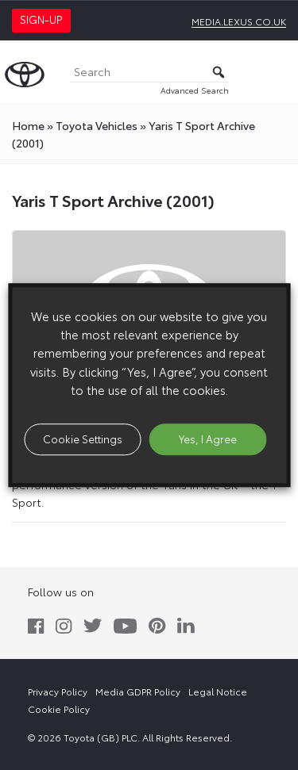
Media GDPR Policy (137, 691)
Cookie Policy (59, 708)
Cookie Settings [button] (82, 438)
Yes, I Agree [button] (208, 438)
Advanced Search (195, 90)
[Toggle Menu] (277, 72)
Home (28, 125)
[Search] (149, 72)
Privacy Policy (57, 691)
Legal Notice (217, 691)
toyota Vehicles (96, 125)
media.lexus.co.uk (239, 21)
